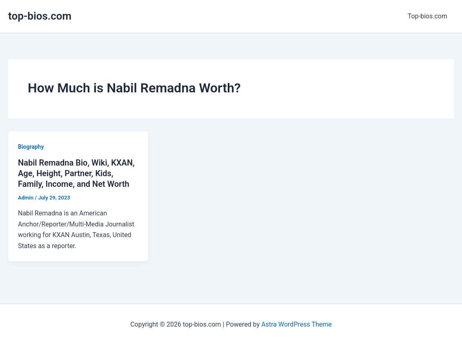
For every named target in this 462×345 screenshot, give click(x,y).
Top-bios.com (427, 16)
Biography (31, 146)
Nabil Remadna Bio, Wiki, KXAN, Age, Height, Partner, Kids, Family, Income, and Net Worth (76, 173)
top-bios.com (39, 16)
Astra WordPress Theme (296, 324)
